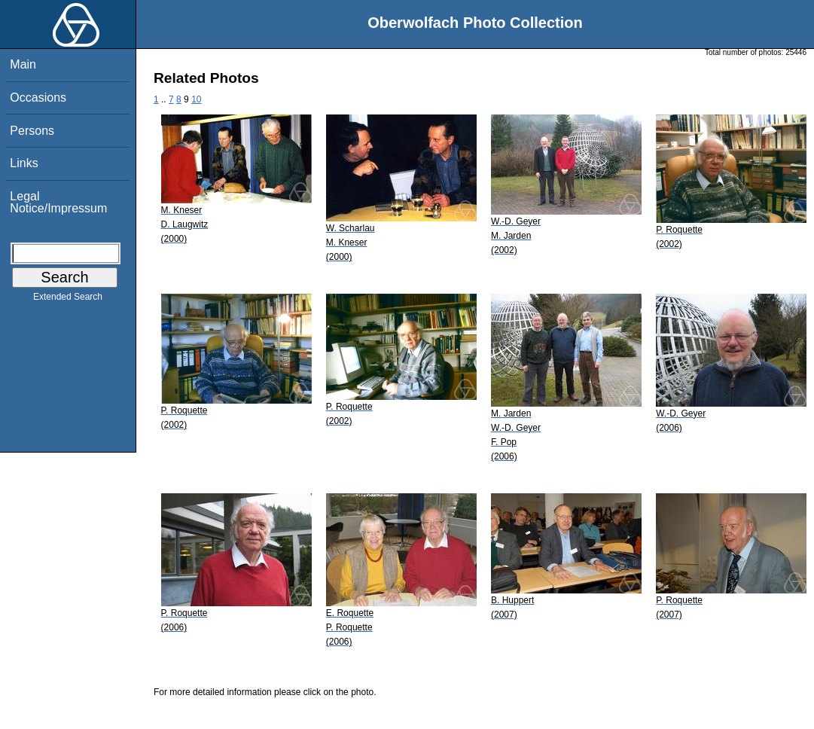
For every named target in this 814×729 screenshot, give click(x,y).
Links (24, 163)
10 (196, 99)
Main (23, 64)
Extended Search (67, 299)
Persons (32, 130)
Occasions (38, 97)
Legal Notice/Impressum (58, 202)
